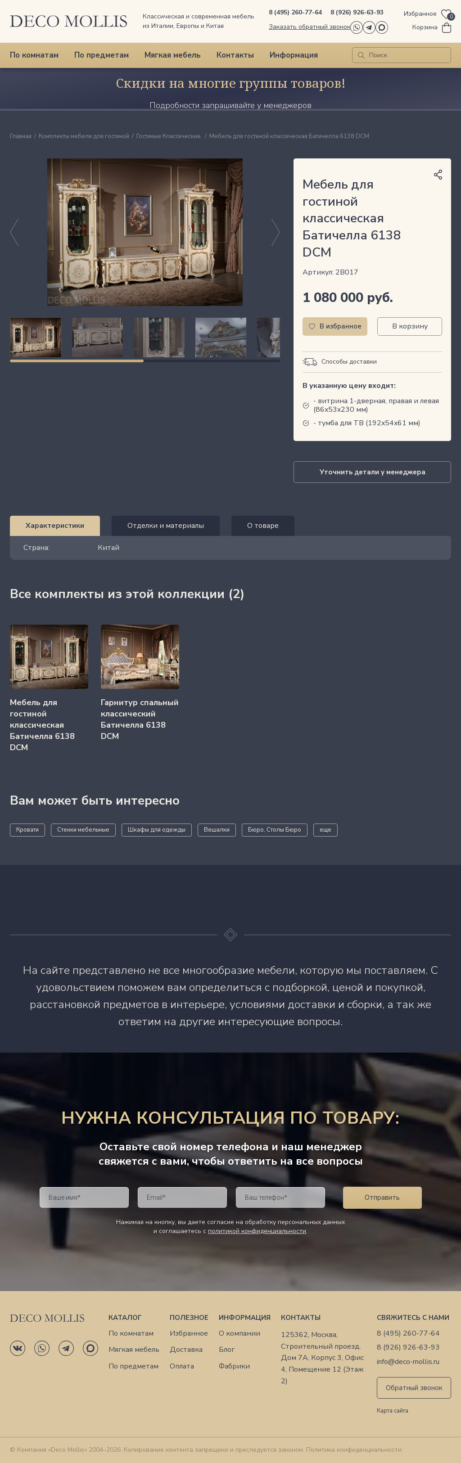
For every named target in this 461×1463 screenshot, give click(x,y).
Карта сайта (392, 1411)
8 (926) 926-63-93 (357, 12)
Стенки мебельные (83, 830)
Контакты (235, 55)
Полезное (189, 1318)
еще (325, 830)
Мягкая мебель (173, 55)
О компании (239, 1333)
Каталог (125, 1318)
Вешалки (217, 830)
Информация (294, 55)
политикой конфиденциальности (257, 1231)
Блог (227, 1350)
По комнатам (34, 55)
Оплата (182, 1366)
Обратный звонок (414, 1387)
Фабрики (234, 1366)
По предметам (101, 55)
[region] (145, 337)
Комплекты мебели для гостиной (84, 136)
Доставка (186, 1350)
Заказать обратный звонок (309, 27)
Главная (21, 136)
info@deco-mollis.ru (408, 1362)
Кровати (27, 830)
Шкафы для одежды (156, 830)
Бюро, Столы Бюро (274, 830)
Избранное (189, 1333)
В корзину (410, 326)
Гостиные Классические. (169, 136)
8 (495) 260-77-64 (295, 12)
